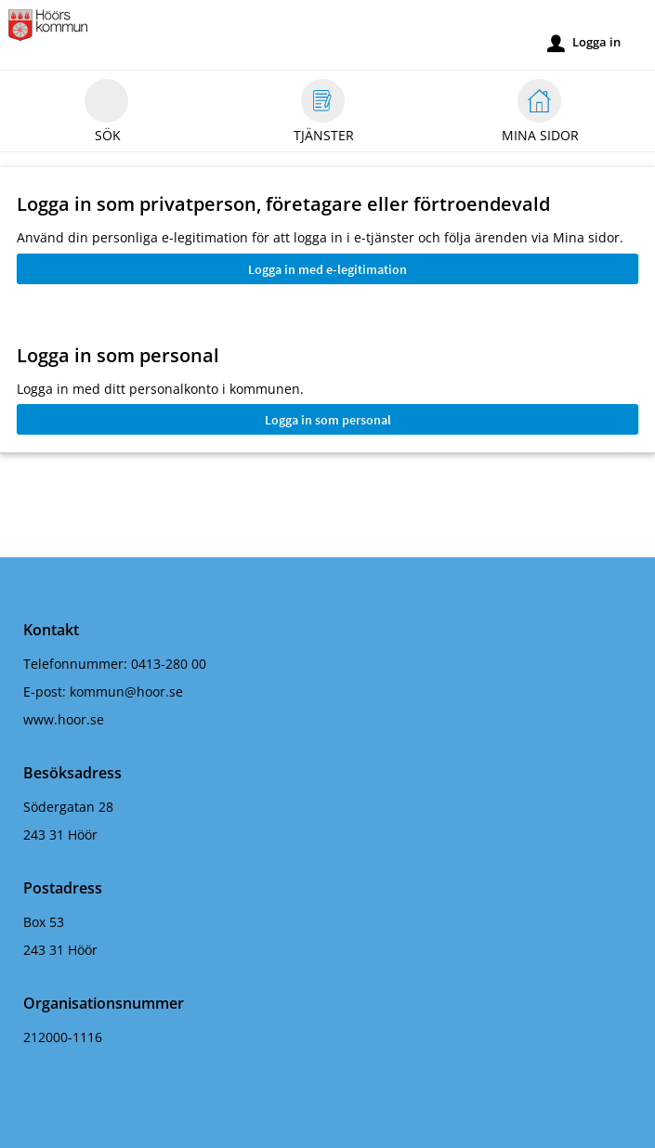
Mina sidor (540, 114)
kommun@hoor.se (126, 691)
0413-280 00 (168, 663)
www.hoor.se (63, 719)
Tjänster (324, 114)
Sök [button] (106, 114)
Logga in (584, 42)
